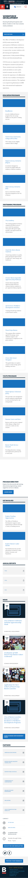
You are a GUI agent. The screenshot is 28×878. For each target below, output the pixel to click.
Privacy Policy (14, 869)
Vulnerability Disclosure (17, 871)
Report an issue (16, 867)
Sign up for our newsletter (13, 846)
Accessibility (13, 874)
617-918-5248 (11, 822)
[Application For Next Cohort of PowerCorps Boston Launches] (14, 683)
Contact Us (13, 875)
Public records (14, 872)
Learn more (8, 492)
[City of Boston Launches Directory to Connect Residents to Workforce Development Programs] (14, 715)
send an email (11, 827)
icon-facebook (9, 853)
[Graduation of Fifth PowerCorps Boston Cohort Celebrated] (14, 651)
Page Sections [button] (14, 34)
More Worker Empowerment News (14, 736)
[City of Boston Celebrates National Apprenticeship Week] (14, 619)
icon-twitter (5, 853)
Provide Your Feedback (14, 860)
